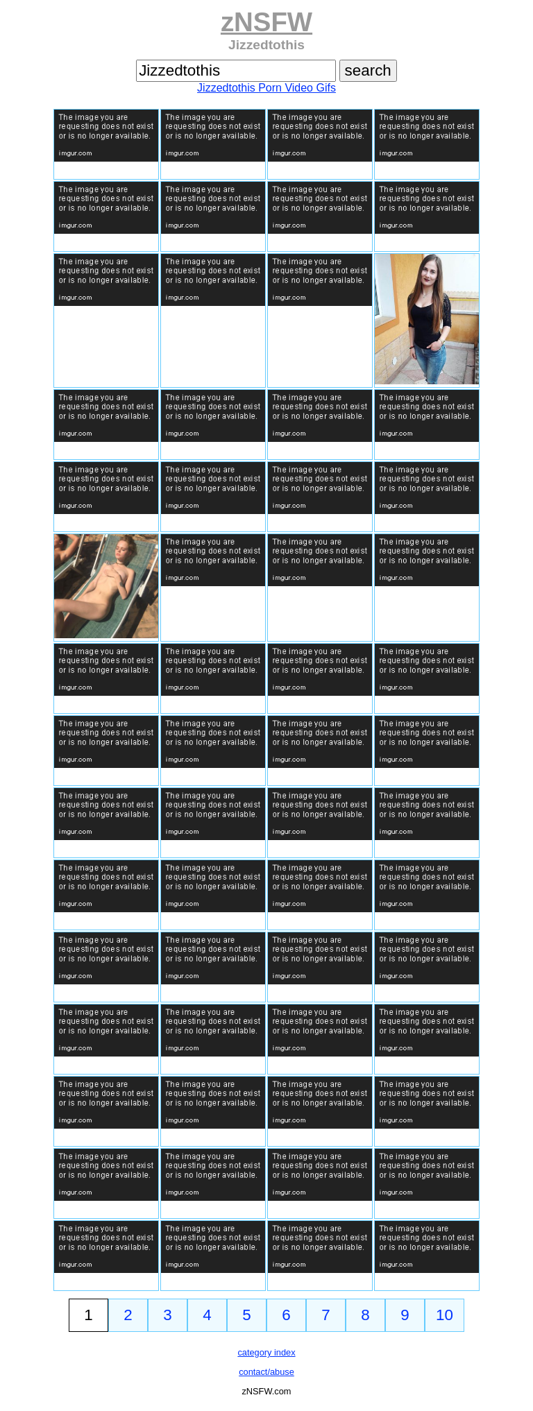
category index (266, 1352)
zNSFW (266, 22)
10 (444, 1315)
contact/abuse (266, 1372)
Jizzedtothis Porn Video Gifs (266, 88)
